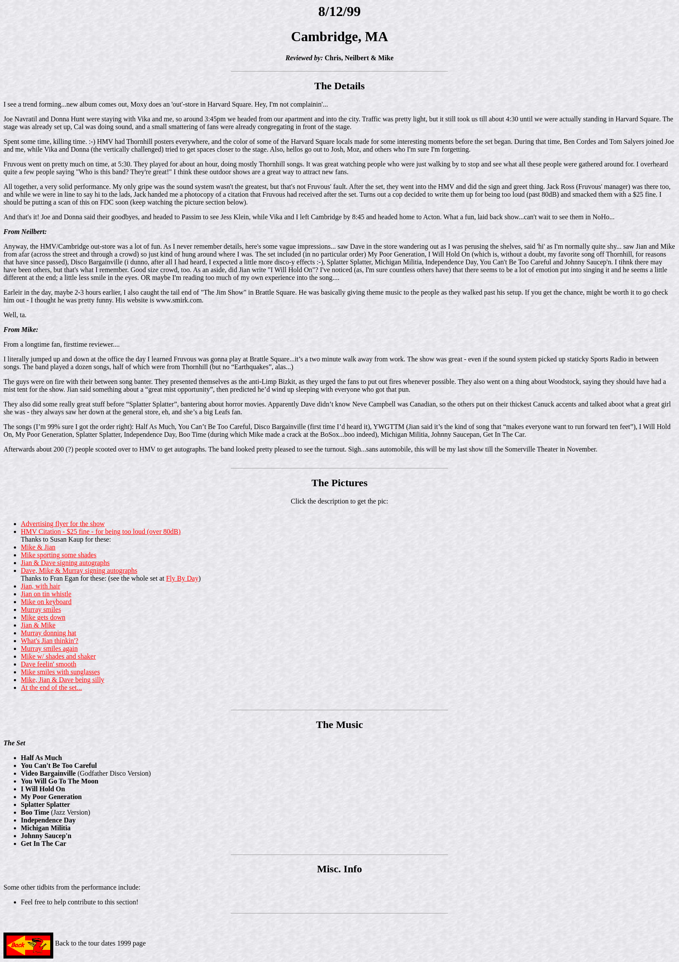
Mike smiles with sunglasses (60, 672)
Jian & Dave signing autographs (65, 562)
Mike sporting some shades (59, 555)
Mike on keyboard (46, 601)
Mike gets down (43, 617)
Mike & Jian (38, 547)
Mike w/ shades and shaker (58, 656)
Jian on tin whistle (46, 594)
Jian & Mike (38, 625)
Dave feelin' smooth (48, 664)
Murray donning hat (48, 633)
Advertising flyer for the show (63, 523)
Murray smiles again (49, 648)
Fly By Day (182, 578)
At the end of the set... (51, 687)
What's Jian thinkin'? (49, 640)
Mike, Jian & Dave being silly (62, 679)
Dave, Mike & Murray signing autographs (79, 570)
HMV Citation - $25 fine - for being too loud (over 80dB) (101, 531)
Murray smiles (41, 609)
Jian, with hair (40, 586)
